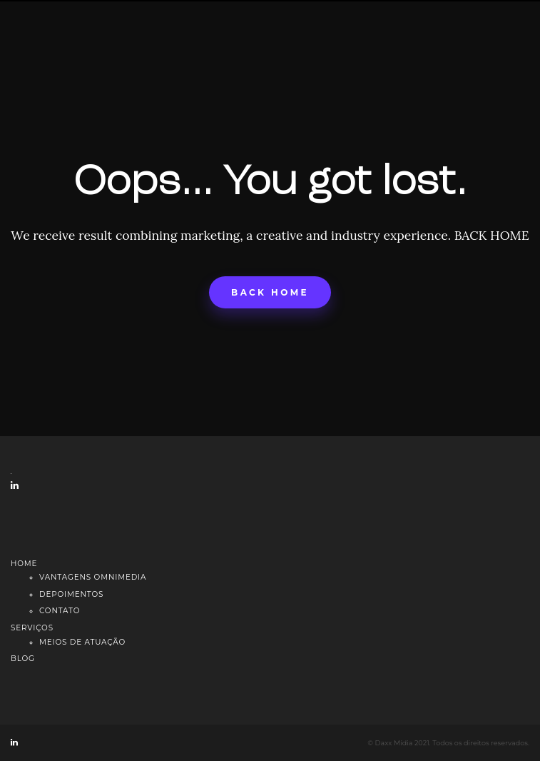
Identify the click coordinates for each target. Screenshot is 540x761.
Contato (59, 610)
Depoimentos (71, 594)
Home (24, 563)
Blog (23, 658)
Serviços (32, 628)
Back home (270, 292)
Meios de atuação (82, 642)
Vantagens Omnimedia (92, 577)
